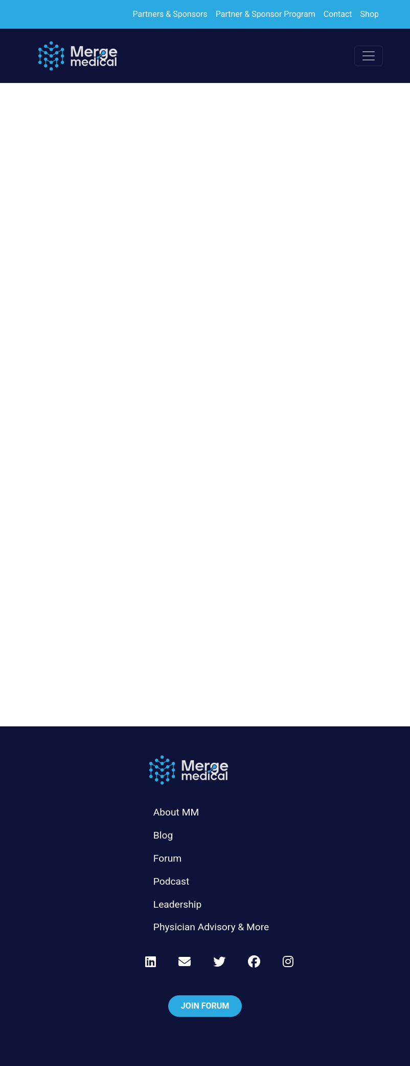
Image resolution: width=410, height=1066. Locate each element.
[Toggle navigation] (368, 56)
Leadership (177, 904)
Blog (163, 835)
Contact (338, 14)
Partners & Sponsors (170, 14)
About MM (176, 812)
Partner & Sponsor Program (265, 14)
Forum (167, 858)
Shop (369, 14)
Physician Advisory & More (211, 927)
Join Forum (205, 1006)
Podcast (171, 881)
